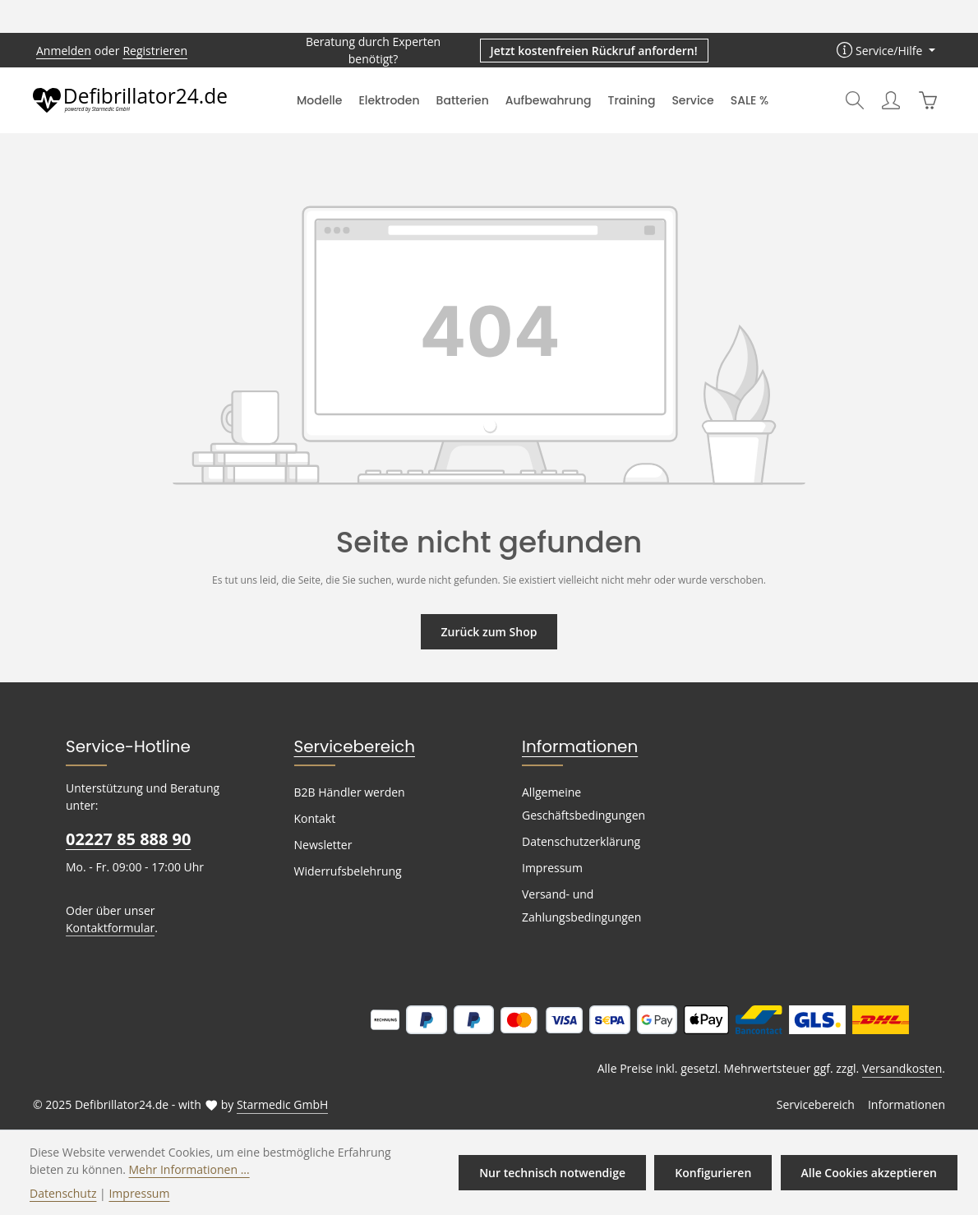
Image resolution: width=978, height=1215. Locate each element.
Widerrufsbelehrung (344, 871)
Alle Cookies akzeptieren (870, 1172)
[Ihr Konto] (890, 100)
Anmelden (62, 50)
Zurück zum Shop (489, 631)
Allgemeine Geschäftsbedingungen (581, 804)
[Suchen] (854, 100)
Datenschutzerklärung (578, 841)
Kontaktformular (106, 927)
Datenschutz (62, 1192)
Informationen (572, 746)
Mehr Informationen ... (130, 1169)
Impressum (550, 868)
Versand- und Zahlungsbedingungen (579, 906)
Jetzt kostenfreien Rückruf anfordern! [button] (595, 50)
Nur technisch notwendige (559, 1172)
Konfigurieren (716, 1172)
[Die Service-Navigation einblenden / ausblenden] (887, 50)
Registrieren (148, 50)
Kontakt (313, 818)
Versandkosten (903, 1068)
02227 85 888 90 (127, 838)
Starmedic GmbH (270, 1104)
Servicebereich (348, 746)
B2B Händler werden (347, 792)
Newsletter (321, 845)
